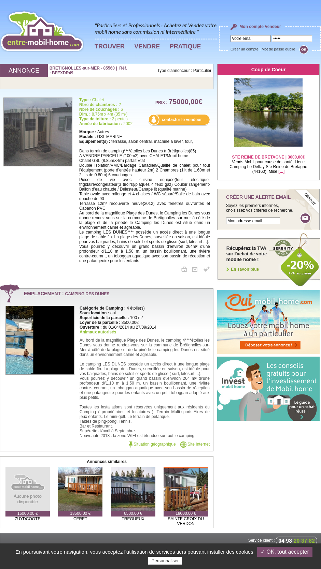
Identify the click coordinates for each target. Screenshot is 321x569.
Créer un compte (245, 49)
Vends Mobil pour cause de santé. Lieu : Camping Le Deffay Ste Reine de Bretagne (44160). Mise (268, 160)
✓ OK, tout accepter (285, 552)
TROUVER (110, 46)
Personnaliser (165, 560)
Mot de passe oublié (278, 49)
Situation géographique (152, 444)
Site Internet (195, 444)
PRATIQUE (185, 46)
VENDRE (147, 46)
